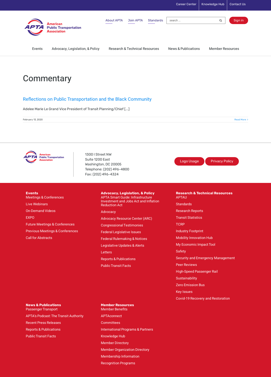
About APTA (114, 20)
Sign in (239, 20)
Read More (240, 119)
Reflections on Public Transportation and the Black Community (87, 99)
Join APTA (135, 20)
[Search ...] (192, 20)
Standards (155, 20)
